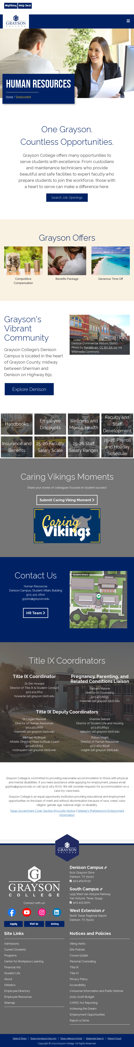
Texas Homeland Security (43, 1038)
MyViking (11, 5)
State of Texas (20, 1038)
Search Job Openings (67, 197)
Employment (23, 96)
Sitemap (9, 1002)
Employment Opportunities (87, 1014)
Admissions (11, 943)
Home (9, 96)
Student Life (12, 973)
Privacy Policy (79, 978)
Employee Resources (18, 996)
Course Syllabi (79, 955)
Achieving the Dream (83, 1008)
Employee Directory (17, 990)
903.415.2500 (81, 902)
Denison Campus (88, 867)
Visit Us (34, 924)
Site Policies (77, 949)
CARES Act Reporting (84, 1002)
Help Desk (25, 5)
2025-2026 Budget (82, 996)
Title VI (74, 973)
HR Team (34, 612)
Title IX (74, 967)
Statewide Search (95, 1038)
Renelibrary (91, 347)
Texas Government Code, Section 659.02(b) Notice (42, 810)
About (8, 978)
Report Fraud (114, 1038)
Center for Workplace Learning (23, 961)
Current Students (15, 949)
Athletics (10, 984)
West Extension (87, 910)
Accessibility (78, 984)
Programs (10, 955)
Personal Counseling (83, 961)
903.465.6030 (82, 880)
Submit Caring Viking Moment (65, 500)
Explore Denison (31, 389)
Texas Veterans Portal (71, 1038)
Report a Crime (79, 1020)
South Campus (86, 888)
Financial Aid (12, 967)
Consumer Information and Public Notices (96, 990)
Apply (13, 924)
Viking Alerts (77, 943)
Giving (55, 924)
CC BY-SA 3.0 (108, 347)
